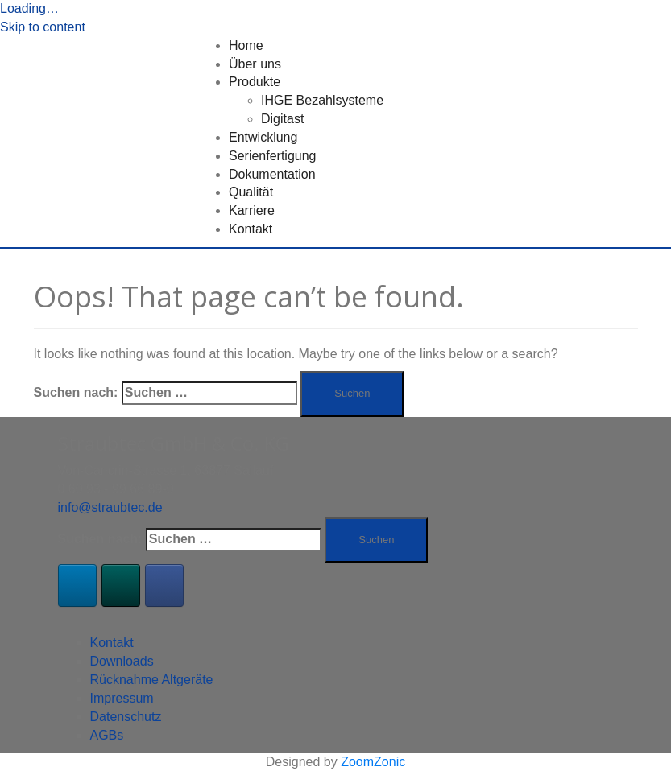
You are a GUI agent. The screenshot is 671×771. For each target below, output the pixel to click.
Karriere (252, 210)
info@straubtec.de (110, 507)
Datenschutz (126, 717)
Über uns (255, 64)
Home (246, 45)
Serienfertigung (273, 156)
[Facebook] (164, 585)
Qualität (251, 192)
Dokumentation (272, 174)
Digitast (282, 119)
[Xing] (120, 585)
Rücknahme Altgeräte (151, 679)
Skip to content (42, 27)
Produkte (254, 82)
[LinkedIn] (77, 585)
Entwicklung (263, 137)
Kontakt (250, 229)
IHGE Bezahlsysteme (322, 100)
